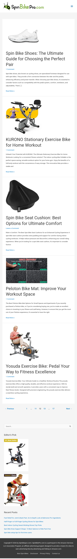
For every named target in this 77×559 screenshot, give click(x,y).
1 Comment (10, 70)
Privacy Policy (45, 554)
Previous (9, 409)
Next (69, 409)
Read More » (10, 91)
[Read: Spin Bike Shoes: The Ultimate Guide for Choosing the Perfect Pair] (23, 35)
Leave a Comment (12, 229)
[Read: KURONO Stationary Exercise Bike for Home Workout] (23, 117)
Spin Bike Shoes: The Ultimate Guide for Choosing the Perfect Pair (35, 59)
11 (36, 409)
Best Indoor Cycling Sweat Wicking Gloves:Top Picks (23, 526)
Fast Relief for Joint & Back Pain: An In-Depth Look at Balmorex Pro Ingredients (32, 519)
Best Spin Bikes (22, 554)
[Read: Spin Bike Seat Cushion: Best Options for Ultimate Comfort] (22, 196)
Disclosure (34, 554)
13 (44, 409)
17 (53, 409)
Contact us (56, 554)
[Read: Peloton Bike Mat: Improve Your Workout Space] (26, 271)
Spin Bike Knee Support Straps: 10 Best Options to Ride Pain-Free (27, 529)
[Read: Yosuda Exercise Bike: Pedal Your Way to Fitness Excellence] (23, 344)
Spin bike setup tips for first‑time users (18, 533)
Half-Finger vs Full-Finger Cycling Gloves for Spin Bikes (23, 522)
